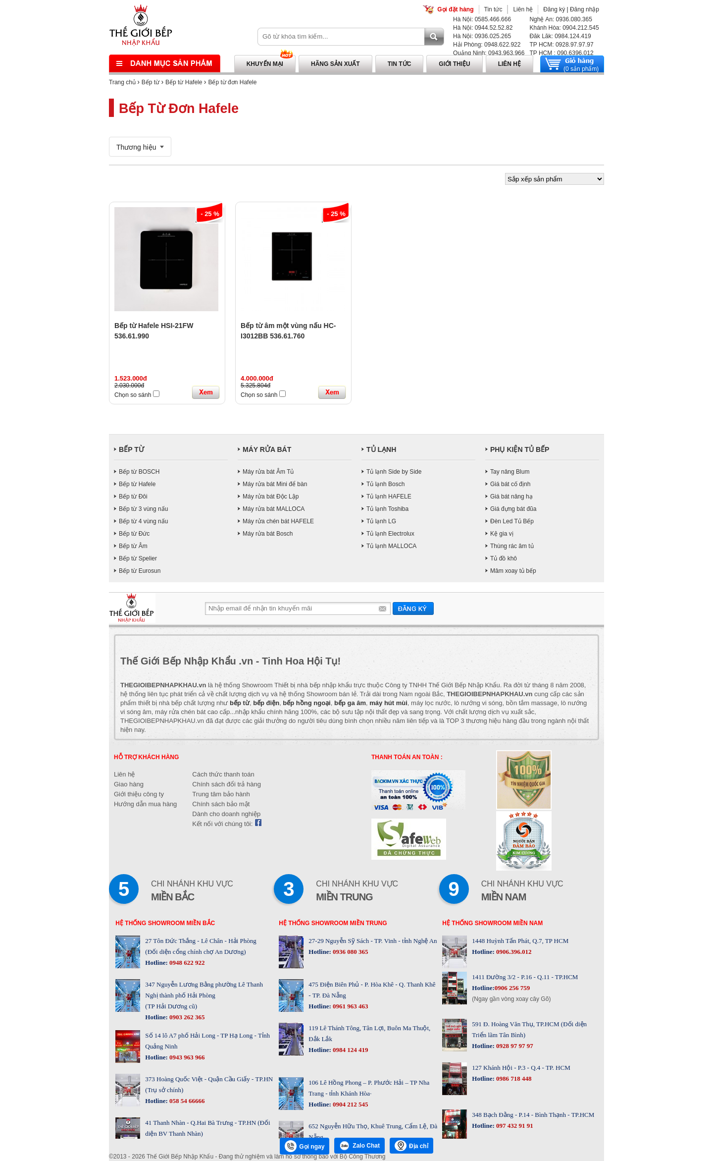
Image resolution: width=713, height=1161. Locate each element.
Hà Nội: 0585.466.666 (482, 19)
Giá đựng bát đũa (513, 508)
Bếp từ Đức (134, 533)
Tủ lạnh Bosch (385, 484)
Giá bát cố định (510, 484)
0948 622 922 (186, 962)
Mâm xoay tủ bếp (513, 570)
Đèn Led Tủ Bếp (512, 521)
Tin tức (493, 9)
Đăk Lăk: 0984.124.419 (560, 36)
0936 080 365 (349, 951)
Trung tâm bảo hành (221, 794)
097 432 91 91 (514, 1125)
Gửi (413, 608)
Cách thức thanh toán (223, 774)
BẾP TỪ (131, 449)
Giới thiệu (454, 63)
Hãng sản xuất (335, 63)
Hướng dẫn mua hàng (145, 804)
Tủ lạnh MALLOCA (391, 546)
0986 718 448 (513, 1078)
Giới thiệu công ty (139, 794)
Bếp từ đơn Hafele (232, 82)
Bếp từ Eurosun (139, 570)
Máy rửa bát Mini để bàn (275, 484)
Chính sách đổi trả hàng (226, 784)
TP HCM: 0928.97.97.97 (561, 44)
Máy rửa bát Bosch (268, 533)
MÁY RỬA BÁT (267, 449)
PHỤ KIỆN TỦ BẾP (519, 449)
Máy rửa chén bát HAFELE (278, 521)
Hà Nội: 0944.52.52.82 (482, 27)
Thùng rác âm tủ (512, 546)
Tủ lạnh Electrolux (390, 533)
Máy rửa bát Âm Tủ (268, 471)
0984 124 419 (349, 1049)
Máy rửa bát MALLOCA (274, 508)
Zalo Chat (359, 1145)
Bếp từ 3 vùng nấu (143, 508)
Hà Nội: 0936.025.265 (482, 36)
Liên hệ (523, 9)
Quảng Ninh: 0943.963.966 (488, 53)
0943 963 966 (186, 1057)
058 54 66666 (186, 1101)
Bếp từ (150, 82)
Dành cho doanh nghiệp (226, 814)
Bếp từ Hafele (183, 82)
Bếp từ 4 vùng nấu (143, 521)
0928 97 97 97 (514, 1046)
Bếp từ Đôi (133, 496)
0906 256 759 (512, 988)
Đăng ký (554, 9)
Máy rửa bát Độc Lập (271, 496)
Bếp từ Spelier (138, 558)
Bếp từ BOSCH (139, 471)
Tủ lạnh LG (381, 521)
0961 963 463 (349, 1006)
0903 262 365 (186, 1017)
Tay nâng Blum (509, 471)
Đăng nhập (584, 9)
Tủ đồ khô (503, 558)
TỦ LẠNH (381, 449)
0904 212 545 (349, 1104)
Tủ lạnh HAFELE (388, 496)
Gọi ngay (304, 1146)
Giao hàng (129, 784)
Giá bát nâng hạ (511, 496)
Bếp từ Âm (133, 546)
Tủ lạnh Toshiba (387, 508)
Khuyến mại (265, 63)
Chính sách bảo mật (221, 804)
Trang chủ (122, 82)
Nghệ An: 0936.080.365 (560, 19)
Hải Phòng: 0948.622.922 (486, 44)
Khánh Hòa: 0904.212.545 (564, 27)
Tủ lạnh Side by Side (393, 471)
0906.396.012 (513, 951)
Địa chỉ (411, 1145)
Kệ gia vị (501, 533)
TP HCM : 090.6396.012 (561, 53)
